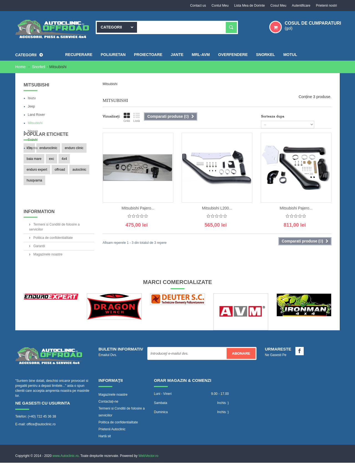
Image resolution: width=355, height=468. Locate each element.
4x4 (64, 188)
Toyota (32, 148)
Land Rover (36, 115)
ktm (29, 178)
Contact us (198, 5)
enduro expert (37, 199)
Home (21, 67)
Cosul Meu (278, 5)
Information (39, 228)
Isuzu (32, 98)
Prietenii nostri (326, 5)
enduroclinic (48, 178)
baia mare (34, 188)
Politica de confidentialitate (52, 252)
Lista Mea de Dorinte (249, 5)
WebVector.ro (148, 461)
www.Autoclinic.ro (65, 461)
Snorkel (38, 67)
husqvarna (34, 210)
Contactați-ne (108, 412)
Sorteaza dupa (272, 116)
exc (51, 188)
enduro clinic (74, 178)
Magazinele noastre (47, 268)
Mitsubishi (35, 123)
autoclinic (79, 199)
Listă (136, 117)
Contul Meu (220, 5)
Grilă (126, 117)
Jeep (31, 106)
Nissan (33, 131)
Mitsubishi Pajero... (137, 208)
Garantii (38, 260)
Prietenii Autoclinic (111, 439)
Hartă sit (104, 446)
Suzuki (33, 140)
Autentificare (301, 5)
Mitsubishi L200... (217, 208)
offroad (60, 199)
